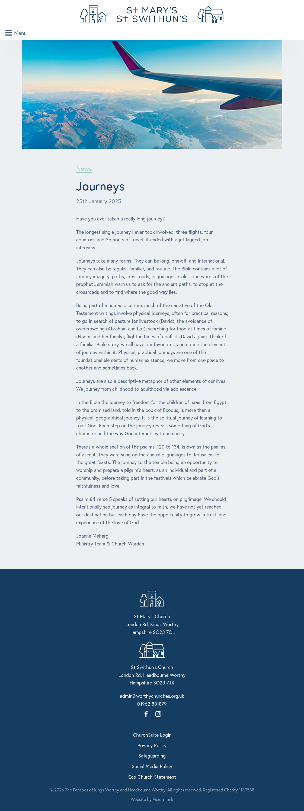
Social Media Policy (152, 766)
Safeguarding (152, 755)
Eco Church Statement (152, 777)
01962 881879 (152, 703)
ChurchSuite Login (152, 734)
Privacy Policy (152, 745)
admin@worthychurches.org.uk (152, 696)
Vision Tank (163, 799)
